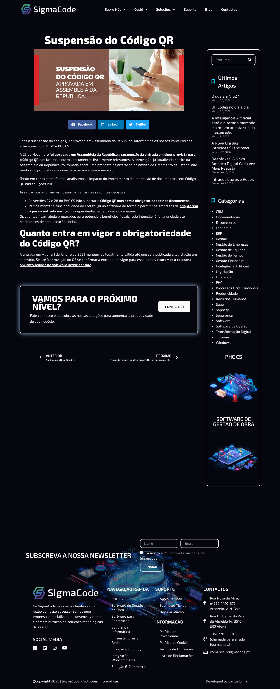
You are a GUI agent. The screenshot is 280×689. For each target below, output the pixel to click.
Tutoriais (223, 337)
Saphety (222, 310)
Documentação (228, 217)
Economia (223, 228)
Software (223, 321)
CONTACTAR (174, 307)
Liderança (223, 277)
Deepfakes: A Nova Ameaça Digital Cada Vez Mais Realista (233, 163)
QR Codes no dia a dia (230, 107)
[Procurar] (249, 60)
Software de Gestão (231, 326)
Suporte (190, 9)
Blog (208, 9)
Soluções (165, 9)
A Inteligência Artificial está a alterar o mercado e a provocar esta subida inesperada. (233, 124)
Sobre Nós (115, 9)
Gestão (221, 239)
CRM (219, 211)
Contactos (229, 9)
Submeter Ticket (173, 605)
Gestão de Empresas (232, 244)
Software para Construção (123, 618)
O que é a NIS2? (225, 96)
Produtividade (227, 293)
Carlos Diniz (237, 681)
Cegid (140, 9)
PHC (219, 282)
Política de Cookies (174, 642)
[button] (82, 124)
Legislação (224, 271)
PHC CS (69, 200)
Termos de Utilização (176, 649)
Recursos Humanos (231, 299)
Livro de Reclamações (177, 655)
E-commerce (226, 222)
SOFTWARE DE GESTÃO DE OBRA (233, 421)
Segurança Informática (121, 629)
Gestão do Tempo (229, 255)
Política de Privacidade (182, 553)
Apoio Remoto (171, 599)
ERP (219, 233)
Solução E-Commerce (129, 666)
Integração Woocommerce (124, 657)
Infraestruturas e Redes (233, 179)
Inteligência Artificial (232, 266)
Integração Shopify (126, 649)
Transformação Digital (233, 331)
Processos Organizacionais (237, 288)
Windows (223, 342)
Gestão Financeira (230, 260)
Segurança (224, 315)
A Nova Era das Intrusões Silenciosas (230, 145)
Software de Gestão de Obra (127, 607)
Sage (220, 304)
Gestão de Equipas (230, 250)
